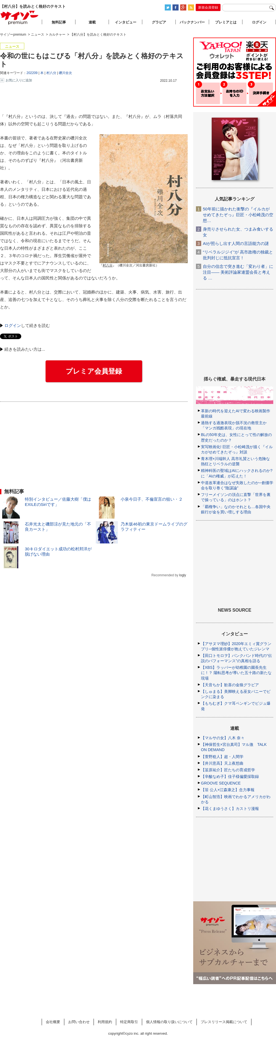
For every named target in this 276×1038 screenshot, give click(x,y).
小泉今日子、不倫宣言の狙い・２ (152, 499)
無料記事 (59, 22)
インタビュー (125, 22)
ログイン (12, 325)
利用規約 (105, 1022)
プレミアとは (226, 22)
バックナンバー (192, 22)
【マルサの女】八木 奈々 (223, 738)
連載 (92, 22)
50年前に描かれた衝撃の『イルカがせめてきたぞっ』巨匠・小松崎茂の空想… (238, 215)
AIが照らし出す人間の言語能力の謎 (236, 243)
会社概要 (53, 1022)
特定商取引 (129, 1022)
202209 (32, 73)
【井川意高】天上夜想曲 (222, 763)
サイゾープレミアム (19, 17)
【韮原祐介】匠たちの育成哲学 (228, 770)
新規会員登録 (208, 7)
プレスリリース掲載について (224, 1022)
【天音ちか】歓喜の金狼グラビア (230, 685)
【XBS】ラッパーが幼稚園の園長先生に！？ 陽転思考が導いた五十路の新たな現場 (236, 672)
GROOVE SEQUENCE (221, 783)
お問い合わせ (79, 1022)
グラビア (159, 22)
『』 (107, 265)
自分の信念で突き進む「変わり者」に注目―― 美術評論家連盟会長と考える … (238, 272)
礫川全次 (65, 73)
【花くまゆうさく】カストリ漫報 (230, 808)
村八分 (51, 73)
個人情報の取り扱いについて (169, 1022)
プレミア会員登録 (94, 371)
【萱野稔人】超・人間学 (222, 756)
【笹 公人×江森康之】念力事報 (227, 790)
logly (182, 575)
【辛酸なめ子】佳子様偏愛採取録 (230, 776)
